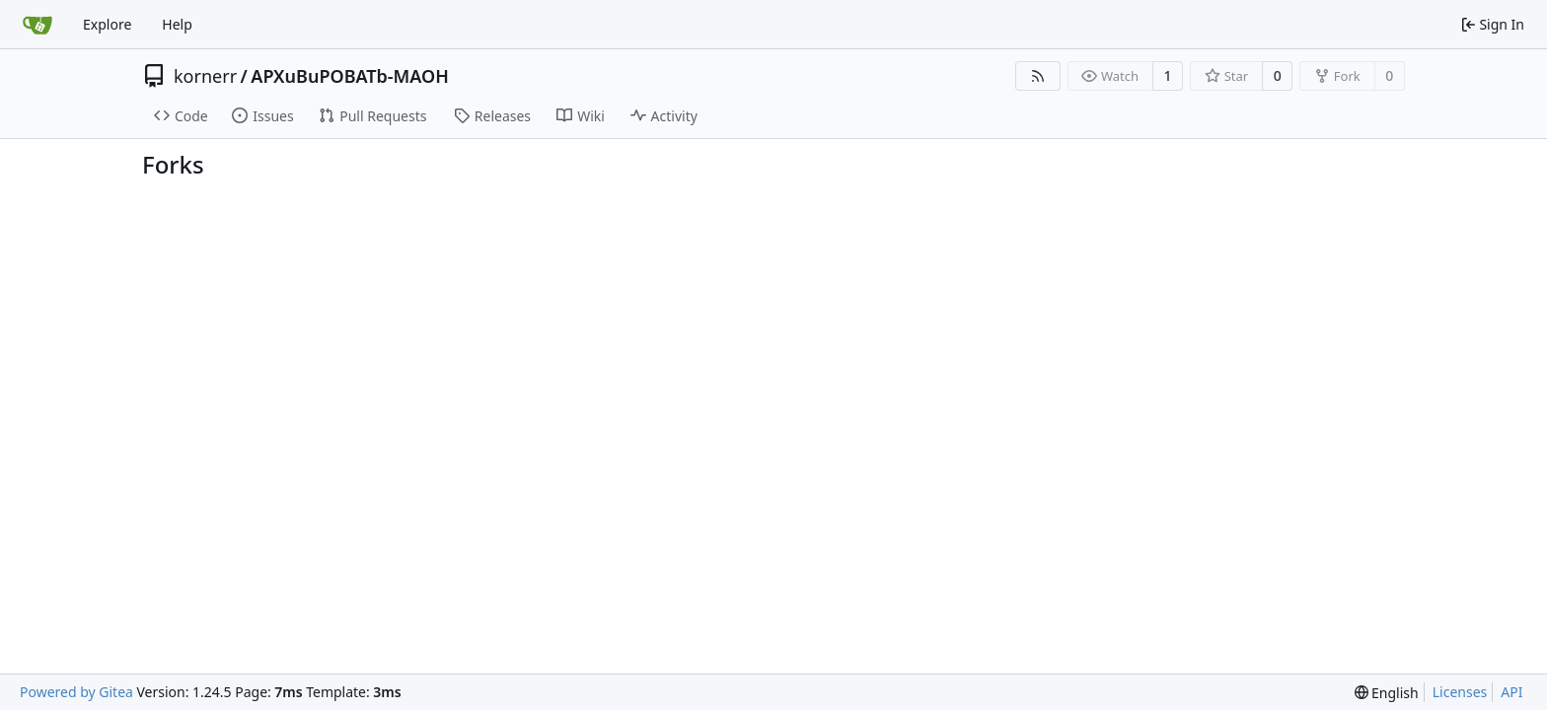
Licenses (1460, 691)
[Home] (37, 24)
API (1511, 691)
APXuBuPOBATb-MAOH (350, 76)
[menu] (1387, 692)
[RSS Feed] (1038, 76)
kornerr (205, 76)
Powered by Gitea (76, 691)
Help (177, 24)
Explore (107, 24)
